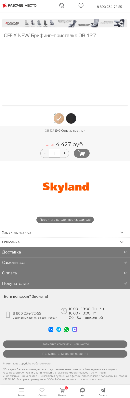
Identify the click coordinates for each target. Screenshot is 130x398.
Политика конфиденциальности (65, 344)
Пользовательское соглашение (65, 354)
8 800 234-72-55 (109, 7)
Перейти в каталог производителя (65, 220)
